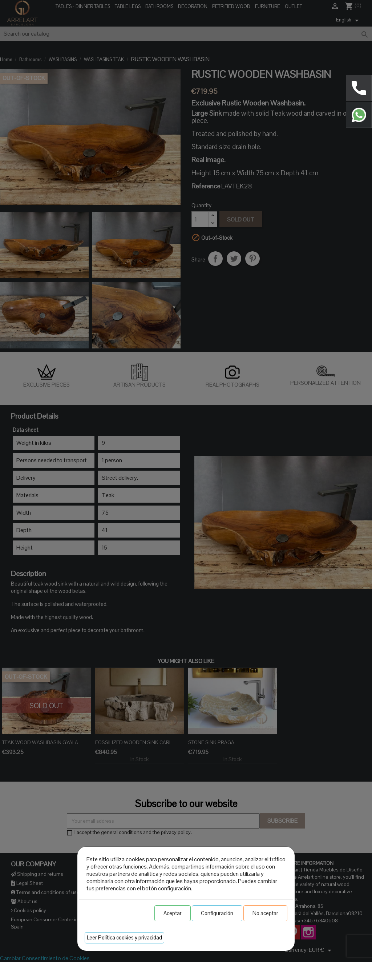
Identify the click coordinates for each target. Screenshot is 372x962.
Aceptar (172, 913)
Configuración (217, 913)
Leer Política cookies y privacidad (124, 937)
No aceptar (265, 913)
